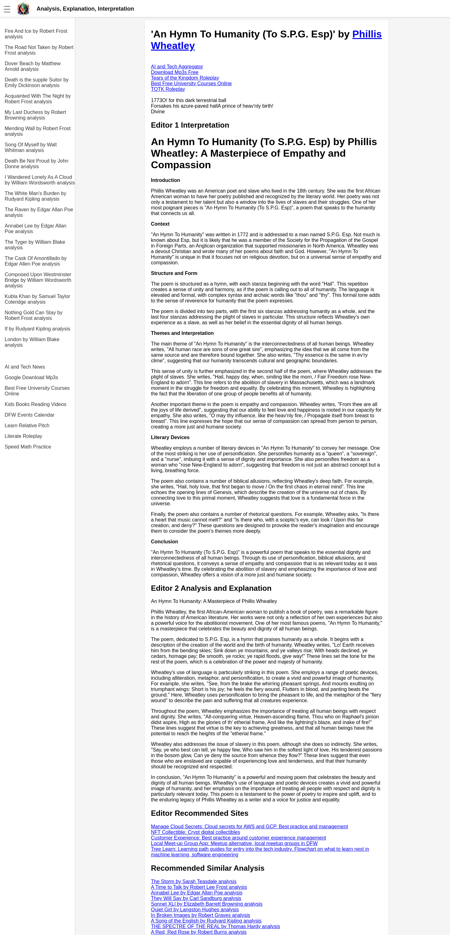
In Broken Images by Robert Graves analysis (200, 915)
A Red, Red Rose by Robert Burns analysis (199, 932)
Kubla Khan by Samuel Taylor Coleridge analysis (37, 299)
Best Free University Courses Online (37, 390)
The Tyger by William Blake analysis (35, 244)
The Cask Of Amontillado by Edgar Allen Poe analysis (36, 261)
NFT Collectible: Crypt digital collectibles (195, 832)
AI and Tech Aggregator (177, 66)
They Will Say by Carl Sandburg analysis (196, 898)
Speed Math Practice (28, 446)
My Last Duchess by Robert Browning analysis (35, 115)
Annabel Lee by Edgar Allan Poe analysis (35, 228)
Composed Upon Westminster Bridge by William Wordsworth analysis (38, 280)
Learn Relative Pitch (27, 425)
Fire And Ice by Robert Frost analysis (36, 33)
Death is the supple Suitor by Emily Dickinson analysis (37, 82)
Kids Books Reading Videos (35, 404)
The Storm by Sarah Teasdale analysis (194, 881)
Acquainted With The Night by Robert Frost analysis (38, 98)
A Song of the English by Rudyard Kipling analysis (206, 920)
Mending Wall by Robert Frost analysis (38, 131)
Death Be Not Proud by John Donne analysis (36, 163)
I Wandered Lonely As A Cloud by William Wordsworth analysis (40, 179)
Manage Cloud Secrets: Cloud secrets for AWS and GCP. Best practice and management (249, 826)
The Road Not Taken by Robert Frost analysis (39, 50)
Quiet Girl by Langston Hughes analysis (195, 909)
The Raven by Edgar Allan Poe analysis (39, 212)
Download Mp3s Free (174, 72)
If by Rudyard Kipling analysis (37, 328)
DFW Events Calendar (29, 415)
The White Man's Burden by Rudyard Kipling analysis (35, 196)
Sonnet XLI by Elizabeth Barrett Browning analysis (206, 904)
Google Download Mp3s (31, 377)
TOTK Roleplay (168, 89)
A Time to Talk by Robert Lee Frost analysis (199, 887)
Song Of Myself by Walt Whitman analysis (31, 147)
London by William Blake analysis (32, 342)
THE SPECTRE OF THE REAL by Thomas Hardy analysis (215, 926)
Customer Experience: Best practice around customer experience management (238, 837)
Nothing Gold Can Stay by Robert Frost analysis (33, 315)
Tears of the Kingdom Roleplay (185, 78)
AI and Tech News (25, 367)
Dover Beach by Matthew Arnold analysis (33, 66)
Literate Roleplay (23, 436)
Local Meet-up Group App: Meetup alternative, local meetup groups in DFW (234, 843)
